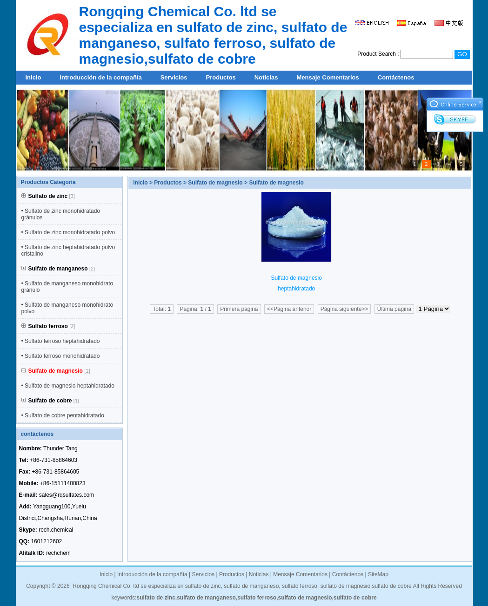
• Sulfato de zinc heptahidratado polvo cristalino (68, 250)
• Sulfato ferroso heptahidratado (60, 341)
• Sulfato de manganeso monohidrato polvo (67, 308)
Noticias (266, 77)
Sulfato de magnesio (215, 182)
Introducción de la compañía (100, 77)
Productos (221, 77)
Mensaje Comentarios (327, 77)
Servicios (173, 77)
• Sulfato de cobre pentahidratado (62, 415)
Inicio (33, 77)
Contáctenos (396, 77)
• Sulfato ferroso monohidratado (60, 356)
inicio (140, 182)
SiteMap (378, 574)
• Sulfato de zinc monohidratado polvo (68, 232)
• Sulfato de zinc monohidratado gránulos (60, 214)
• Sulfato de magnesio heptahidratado (67, 385)
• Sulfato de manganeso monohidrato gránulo (67, 286)
